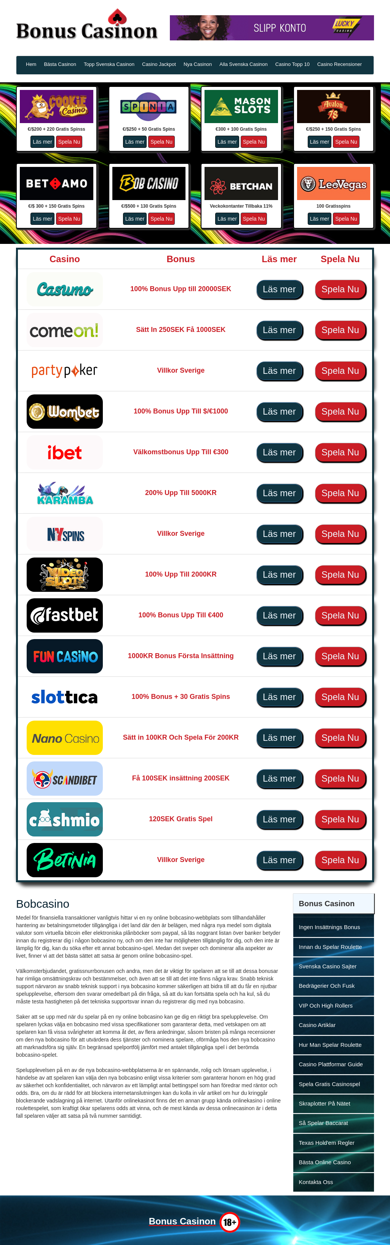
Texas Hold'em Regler (327, 1142)
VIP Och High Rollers (326, 1005)
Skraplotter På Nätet (324, 1103)
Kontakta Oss (316, 1182)
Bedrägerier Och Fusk (327, 985)
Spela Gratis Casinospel (329, 1084)
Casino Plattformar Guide (331, 1064)
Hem (31, 64)
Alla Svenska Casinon (243, 64)
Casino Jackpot (159, 64)
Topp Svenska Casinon (109, 64)
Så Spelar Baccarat (323, 1123)
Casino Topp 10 (292, 64)
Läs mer (42, 142)
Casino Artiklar (317, 1025)
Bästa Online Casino (325, 1162)
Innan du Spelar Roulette (330, 947)
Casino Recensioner (339, 64)
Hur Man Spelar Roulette (330, 1045)
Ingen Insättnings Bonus (329, 927)
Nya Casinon (198, 64)
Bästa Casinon (60, 64)
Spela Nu (69, 142)
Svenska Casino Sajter (328, 966)
